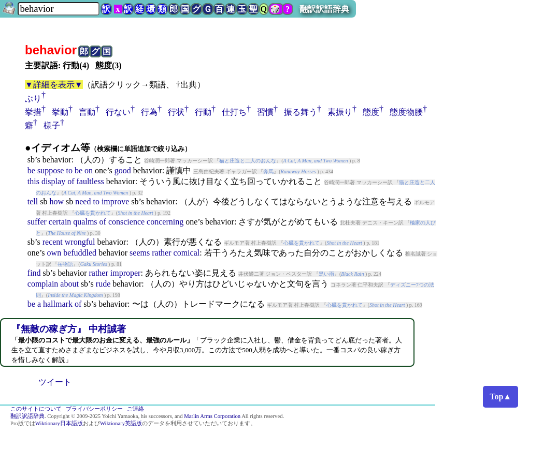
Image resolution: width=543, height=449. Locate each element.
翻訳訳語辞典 (324, 9)
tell (32, 201)
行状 (176, 112)
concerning (165, 221)
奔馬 (268, 171)
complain (43, 283)
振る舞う (300, 112)
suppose (50, 170)
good (123, 170)
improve (115, 201)
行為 (149, 112)
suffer (37, 221)
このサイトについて (36, 409)
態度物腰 (406, 112)
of (70, 181)
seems (140, 252)
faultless (90, 181)
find (34, 272)
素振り (339, 112)
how (56, 201)
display (53, 181)
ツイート (55, 382)
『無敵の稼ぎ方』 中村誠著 (68, 329)
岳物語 (65, 264)
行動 (203, 112)
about (69, 283)
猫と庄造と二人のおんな (247, 160)
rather (161, 252)
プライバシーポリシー (94, 409)
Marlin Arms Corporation (212, 416)
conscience (126, 221)
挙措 (33, 112)
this (33, 181)
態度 (371, 112)
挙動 (60, 112)
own (54, 252)
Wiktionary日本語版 (59, 423)
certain (60, 221)
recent (52, 241)
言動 (87, 112)
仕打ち (234, 112)
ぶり (33, 98)
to (69, 170)
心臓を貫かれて (93, 213)
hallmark (58, 304)
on (88, 170)
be (31, 170)
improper (125, 272)
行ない (118, 112)
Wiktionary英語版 (121, 423)
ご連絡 (135, 409)
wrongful (80, 241)
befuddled (79, 252)
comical (187, 252)
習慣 (265, 112)
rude (103, 283)
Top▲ (500, 396)
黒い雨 (326, 274)
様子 (52, 125)
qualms (85, 221)
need (83, 201)
